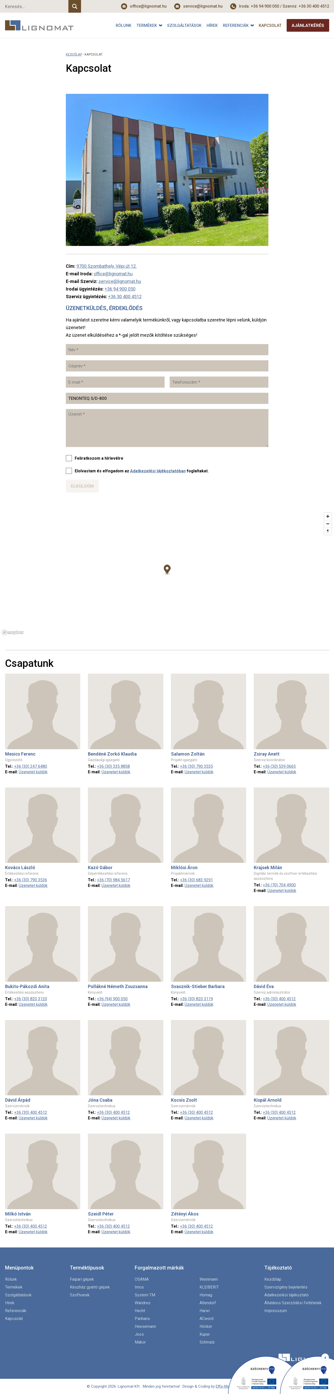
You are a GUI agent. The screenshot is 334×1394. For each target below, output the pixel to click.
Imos (139, 1287)
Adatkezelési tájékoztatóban (158, 471)
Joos (139, 1334)
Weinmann (209, 1279)
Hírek (212, 25)
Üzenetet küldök (33, 772)
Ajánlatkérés (308, 25)
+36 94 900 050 (120, 289)
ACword (206, 1318)
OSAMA (142, 1279)
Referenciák (236, 25)
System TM (145, 1295)
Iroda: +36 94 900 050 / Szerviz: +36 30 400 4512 (284, 6)
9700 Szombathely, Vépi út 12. (106, 266)
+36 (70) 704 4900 (279, 885)
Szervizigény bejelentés (285, 1287)
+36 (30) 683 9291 (196, 880)
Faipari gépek (82, 1279)
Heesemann (145, 1326)
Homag (206, 1295)
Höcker (206, 1326)
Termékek (146, 25)
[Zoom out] (327, 523)
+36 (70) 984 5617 (113, 880)
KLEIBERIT (209, 1287)
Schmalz (207, 1342)
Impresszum (275, 1310)
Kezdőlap (74, 54)
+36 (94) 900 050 (112, 998)
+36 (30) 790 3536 (30, 880)
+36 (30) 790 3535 (196, 766)
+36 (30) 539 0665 (279, 766)
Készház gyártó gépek (90, 1287)
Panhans (142, 1318)
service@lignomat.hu (203, 6)
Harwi (205, 1310)
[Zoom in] (327, 516)
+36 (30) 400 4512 (279, 998)
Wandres (142, 1302)
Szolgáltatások (184, 25)
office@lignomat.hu (148, 6)
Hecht (140, 1310)
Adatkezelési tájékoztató (286, 1295)
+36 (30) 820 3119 (196, 998)
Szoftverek (80, 1295)
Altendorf (208, 1302)
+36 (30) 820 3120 (30, 998)
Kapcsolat (270, 25)
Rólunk (123, 25)
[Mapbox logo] (13, 632)
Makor (140, 1342)
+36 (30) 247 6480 (30, 766)
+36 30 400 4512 (125, 296)
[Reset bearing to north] (327, 531)
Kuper (205, 1334)
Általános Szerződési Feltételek (293, 1302)
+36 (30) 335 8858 (113, 766)
